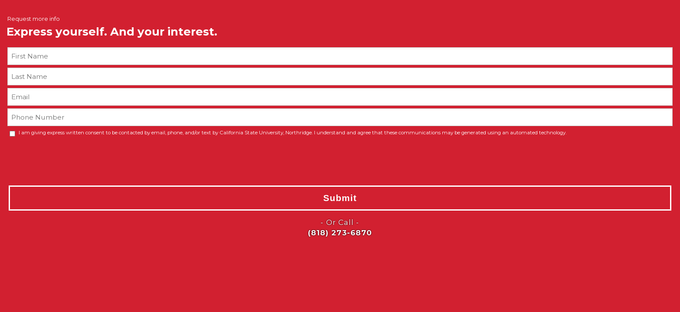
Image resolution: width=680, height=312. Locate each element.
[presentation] (60, 160)
